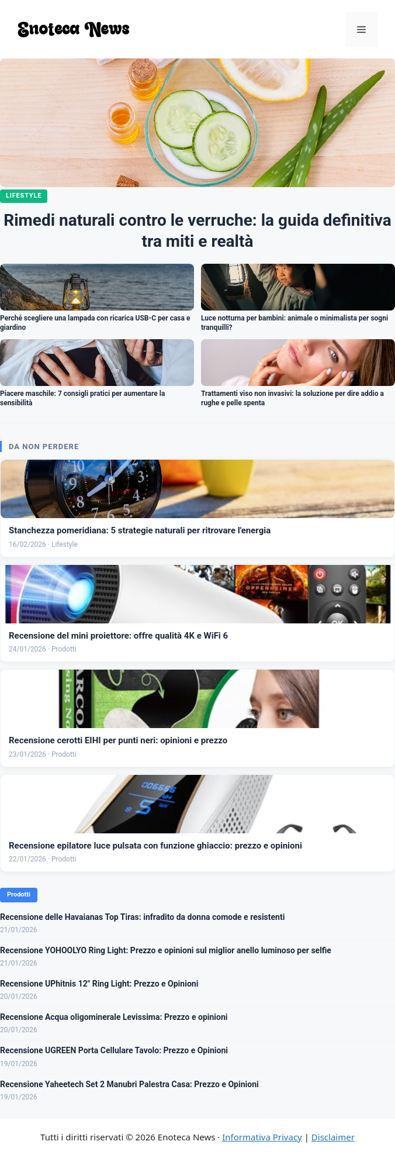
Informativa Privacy (262, 1137)
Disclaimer (333, 1137)
